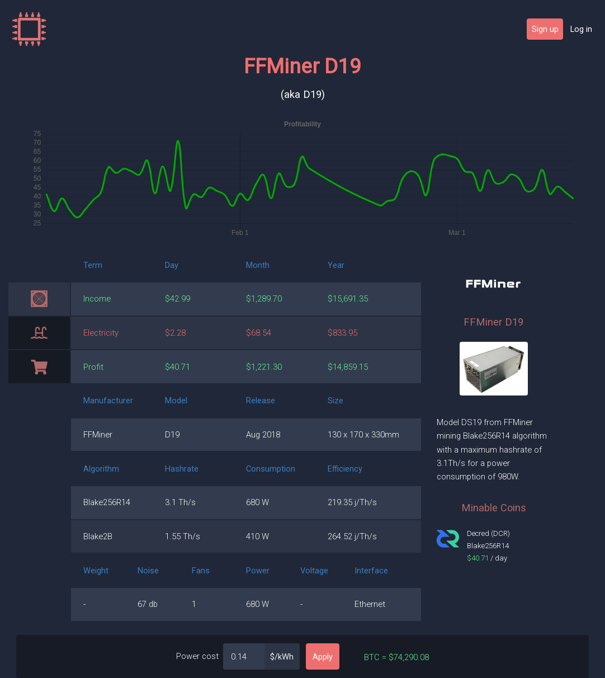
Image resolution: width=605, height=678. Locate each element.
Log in (581, 29)
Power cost (197, 656)
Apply (323, 657)
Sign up (545, 29)
